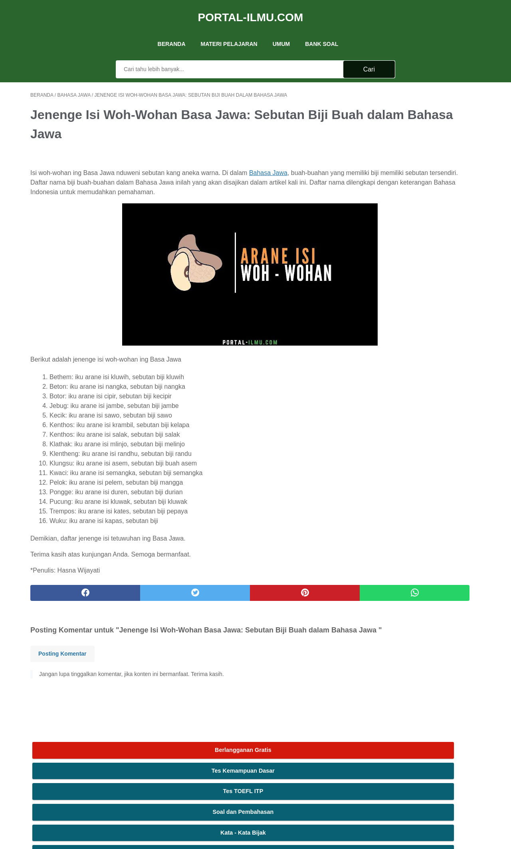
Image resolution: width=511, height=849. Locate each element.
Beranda (172, 31)
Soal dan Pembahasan (421, 156)
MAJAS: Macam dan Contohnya (421, 218)
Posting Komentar (62, 667)
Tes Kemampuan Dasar (420, 115)
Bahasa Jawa (268, 165)
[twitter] (143, 595)
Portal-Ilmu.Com (250, 9)
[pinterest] (219, 595)
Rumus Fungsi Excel (420, 197)
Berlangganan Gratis (420, 94)
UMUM (281, 31)
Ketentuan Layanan (293, 750)
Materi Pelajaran (229, 31)
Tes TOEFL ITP (421, 135)
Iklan (237, 750)
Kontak (256, 750)
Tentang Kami (211, 750)
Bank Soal (321, 31)
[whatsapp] (294, 595)
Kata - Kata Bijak (421, 176)
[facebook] (68, 595)
